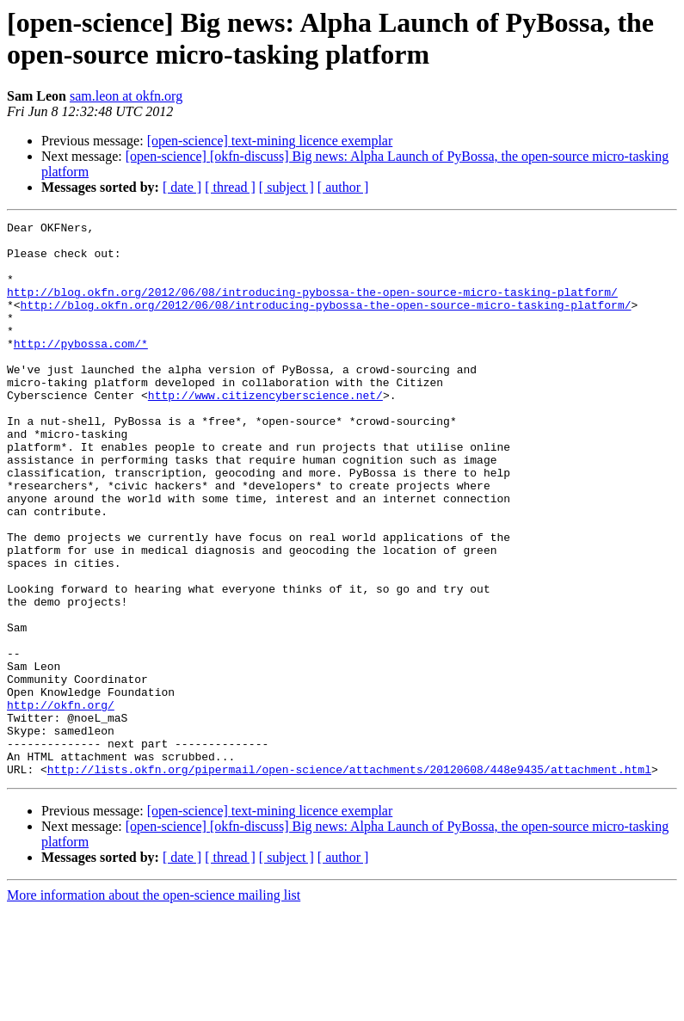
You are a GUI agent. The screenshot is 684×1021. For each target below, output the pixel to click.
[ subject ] (286, 187)
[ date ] (182, 187)
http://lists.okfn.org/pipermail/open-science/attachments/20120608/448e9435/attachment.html (349, 880)
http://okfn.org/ (60, 802)
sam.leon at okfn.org (126, 96)
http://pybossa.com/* (81, 369)
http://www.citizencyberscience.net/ (265, 431)
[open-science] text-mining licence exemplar (270, 140)
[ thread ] (230, 187)
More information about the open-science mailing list (153, 1006)
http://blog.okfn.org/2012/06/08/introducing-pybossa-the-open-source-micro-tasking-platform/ (312, 307)
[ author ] (343, 187)
